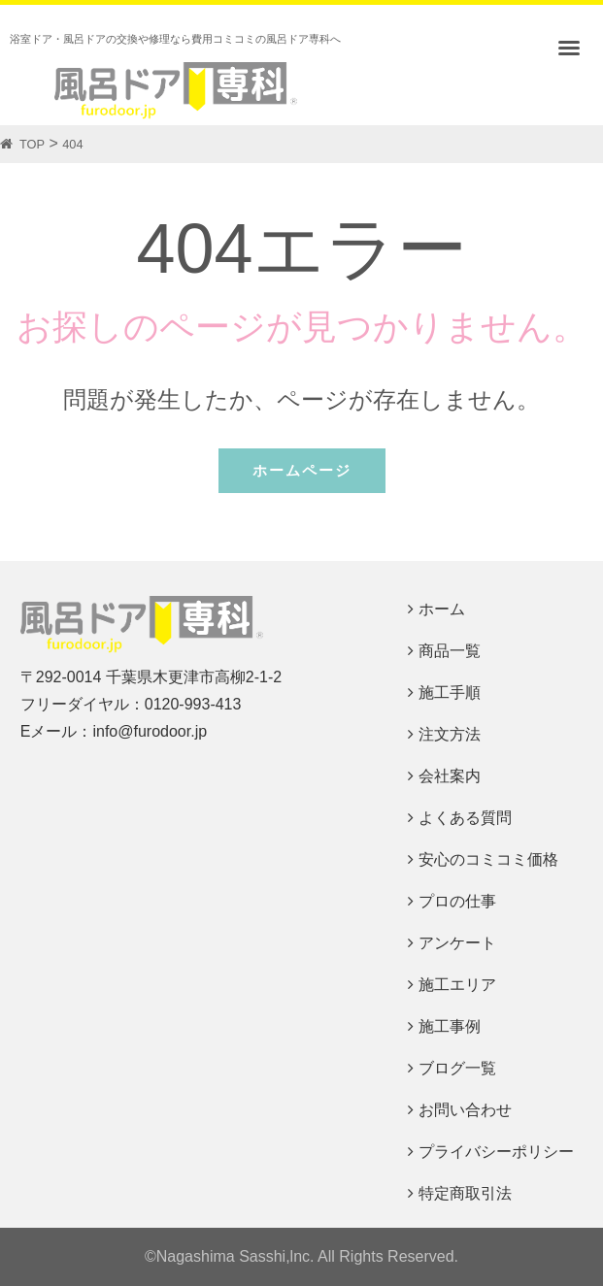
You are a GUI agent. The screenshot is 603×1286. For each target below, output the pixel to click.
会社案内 (450, 776)
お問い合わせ (465, 1110)
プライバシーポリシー (496, 1151)
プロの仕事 (457, 901)
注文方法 (450, 734)
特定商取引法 (465, 1193)
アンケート (457, 943)
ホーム (442, 609)
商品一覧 (450, 651)
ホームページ (302, 470)
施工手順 (450, 692)
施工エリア (457, 984)
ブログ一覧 (457, 1068)
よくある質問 (465, 817)
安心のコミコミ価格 (488, 859)
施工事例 (450, 1026)
